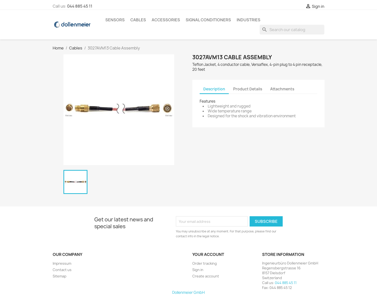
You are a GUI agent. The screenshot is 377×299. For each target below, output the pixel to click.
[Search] (292, 30)
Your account (208, 254)
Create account (205, 276)
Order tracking (204, 263)
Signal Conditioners (208, 20)
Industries (248, 20)
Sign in (197, 269)
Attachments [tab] (282, 89)
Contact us (62, 269)
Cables (138, 20)
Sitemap (59, 276)
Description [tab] (214, 89)
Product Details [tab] (247, 89)
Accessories (166, 20)
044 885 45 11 (79, 6)
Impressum (62, 263)
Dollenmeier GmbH (188, 292)
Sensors (115, 20)
